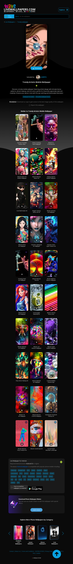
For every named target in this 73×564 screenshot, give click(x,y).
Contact (11, 551)
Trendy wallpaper (22, 22)
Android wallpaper (22, 466)
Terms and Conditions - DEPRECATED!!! (33, 551)
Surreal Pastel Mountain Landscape (51, 449)
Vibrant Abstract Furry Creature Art (22, 449)
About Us (17, 551)
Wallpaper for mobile (28, 97)
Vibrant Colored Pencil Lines (51, 313)
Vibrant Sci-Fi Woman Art (51, 143)
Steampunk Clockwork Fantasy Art (51, 415)
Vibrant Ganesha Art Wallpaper (51, 211)
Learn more (36, 510)
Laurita (41, 77)
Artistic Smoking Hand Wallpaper (36, 143)
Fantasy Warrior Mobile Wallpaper (51, 177)
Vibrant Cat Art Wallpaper (21, 415)
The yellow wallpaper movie (43, 97)
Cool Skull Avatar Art (22, 211)
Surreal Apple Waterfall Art (36, 313)
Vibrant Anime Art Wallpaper (22, 245)
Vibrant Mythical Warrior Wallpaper (51, 279)
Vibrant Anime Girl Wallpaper (22, 313)
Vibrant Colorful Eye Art (36, 449)
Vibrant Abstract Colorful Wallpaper (36, 415)
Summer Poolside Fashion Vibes (22, 143)
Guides (38, 553)
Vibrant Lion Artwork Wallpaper (36, 347)
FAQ (34, 553)
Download (36, 68)
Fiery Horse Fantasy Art (22, 381)
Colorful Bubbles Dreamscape (51, 381)
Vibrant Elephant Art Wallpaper (22, 347)
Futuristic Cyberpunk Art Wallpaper (36, 245)
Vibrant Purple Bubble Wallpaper (51, 347)
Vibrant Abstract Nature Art (36, 177)
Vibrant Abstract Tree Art (36, 279)
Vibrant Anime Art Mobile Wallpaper (22, 177)
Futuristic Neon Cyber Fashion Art (51, 245)
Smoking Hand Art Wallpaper (22, 279)
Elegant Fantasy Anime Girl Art (36, 211)
